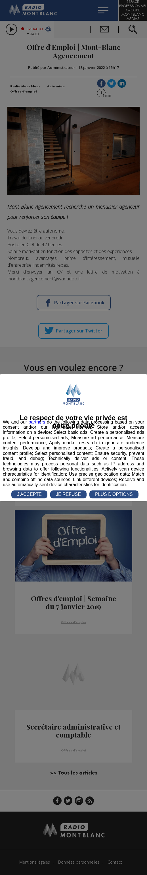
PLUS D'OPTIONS (114, 494)
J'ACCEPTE (29, 494)
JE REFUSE (68, 494)
